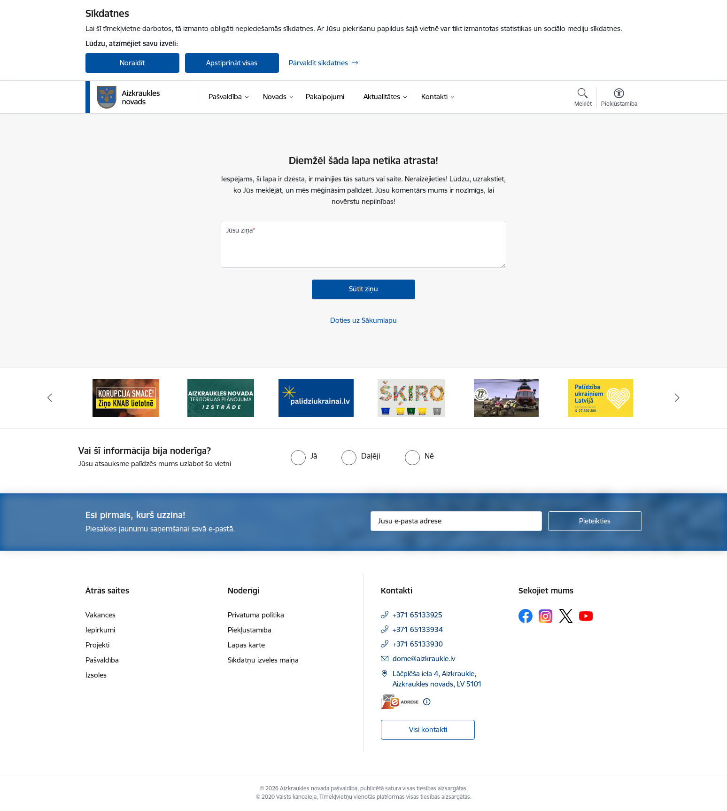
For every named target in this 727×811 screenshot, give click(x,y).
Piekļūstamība (249, 629)
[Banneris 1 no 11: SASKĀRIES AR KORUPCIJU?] (126, 397)
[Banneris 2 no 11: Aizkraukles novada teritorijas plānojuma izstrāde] (220, 397)
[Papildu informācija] (426, 701)
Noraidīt (132, 62)
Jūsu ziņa (239, 230)
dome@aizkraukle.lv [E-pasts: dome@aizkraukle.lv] (424, 658)
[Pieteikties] (595, 521)
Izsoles (96, 675)
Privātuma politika (256, 614)
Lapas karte (246, 644)
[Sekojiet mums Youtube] (586, 615)
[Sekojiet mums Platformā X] (566, 616)
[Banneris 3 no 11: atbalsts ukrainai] (316, 397)
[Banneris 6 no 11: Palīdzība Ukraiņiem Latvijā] (601, 397)
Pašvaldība (102, 659)
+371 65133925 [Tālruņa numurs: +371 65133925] (417, 614)
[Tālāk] (677, 398)
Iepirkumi (100, 629)
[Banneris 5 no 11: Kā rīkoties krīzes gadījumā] (506, 397)
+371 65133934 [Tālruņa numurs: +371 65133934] (418, 629)
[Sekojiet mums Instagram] (546, 616)
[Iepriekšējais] (49, 398)
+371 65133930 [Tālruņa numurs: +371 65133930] (418, 643)
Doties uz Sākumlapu (363, 320)
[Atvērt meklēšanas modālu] (583, 98)
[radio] (304, 455)
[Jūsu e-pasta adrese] (456, 521)
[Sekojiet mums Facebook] (525, 616)
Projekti (97, 644)
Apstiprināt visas (231, 62)
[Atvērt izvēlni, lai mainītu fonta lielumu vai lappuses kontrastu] (619, 98)
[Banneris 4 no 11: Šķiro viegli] (411, 397)
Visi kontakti (428, 729)
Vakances (100, 614)
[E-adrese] (399, 702)
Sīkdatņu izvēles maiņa (263, 659)
